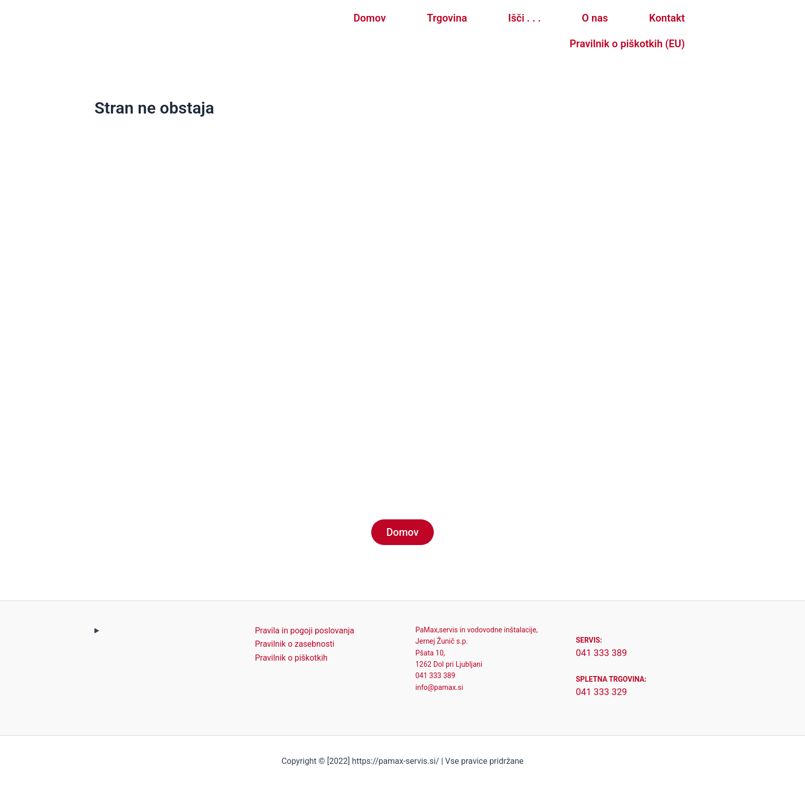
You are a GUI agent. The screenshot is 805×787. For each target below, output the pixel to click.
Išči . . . (524, 18)
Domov (370, 18)
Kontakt (667, 18)
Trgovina (447, 18)
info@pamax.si (439, 687)
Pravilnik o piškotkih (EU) (627, 44)
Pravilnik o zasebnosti (295, 644)
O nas (595, 18)
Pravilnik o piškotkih (291, 658)
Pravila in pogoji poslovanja (305, 630)
